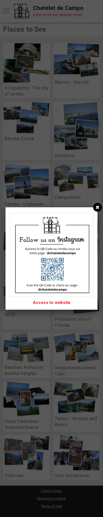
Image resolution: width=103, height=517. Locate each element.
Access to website (51, 302)
